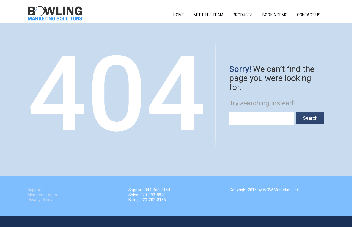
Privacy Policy (40, 199)
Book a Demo (275, 15)
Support (35, 189)
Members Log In (42, 194)
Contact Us (308, 15)
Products (243, 15)
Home (178, 15)
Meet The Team (208, 15)
